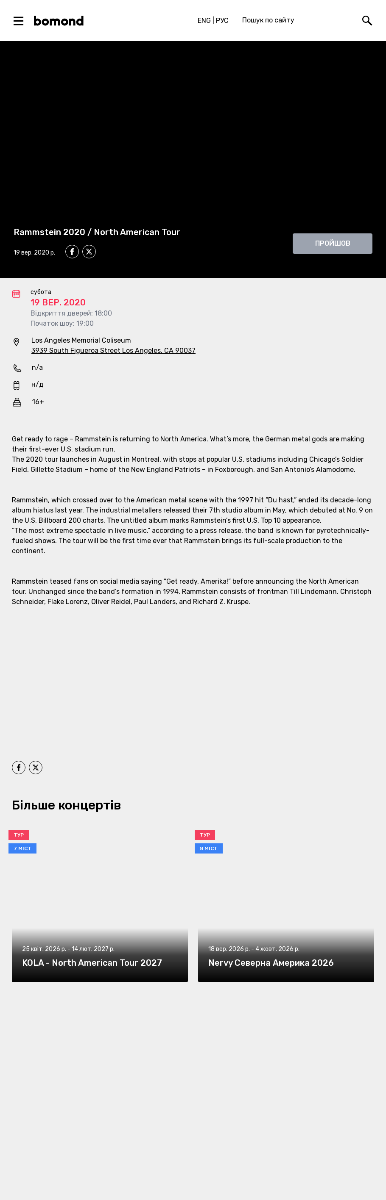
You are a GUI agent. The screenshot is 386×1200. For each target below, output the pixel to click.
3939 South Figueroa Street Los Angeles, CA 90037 (113, 350)
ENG (204, 21)
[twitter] (89, 253)
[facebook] (72, 251)
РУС (222, 21)
